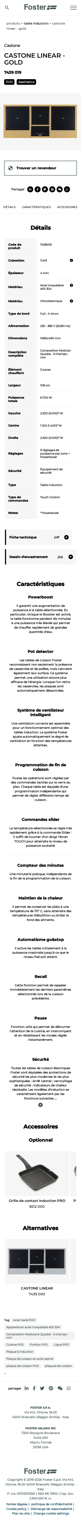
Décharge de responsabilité (51, 1509)
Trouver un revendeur (32, 168)
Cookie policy (16, 1509)
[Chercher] (7, 7)
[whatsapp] (69, 1388)
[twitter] (42, 1388)
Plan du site (21, 1513)
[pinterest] (51, 1388)
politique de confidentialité (51, 1504)
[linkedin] (27, 1388)
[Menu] (73, 8)
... (5, 1373)
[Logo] (40, 6)
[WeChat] (59, 1388)
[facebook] (34, 1388)
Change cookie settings (51, 1513)
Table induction (36, 23)
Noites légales (16, 1504)
